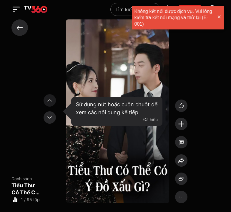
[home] (35, 9)
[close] (215, 17)
